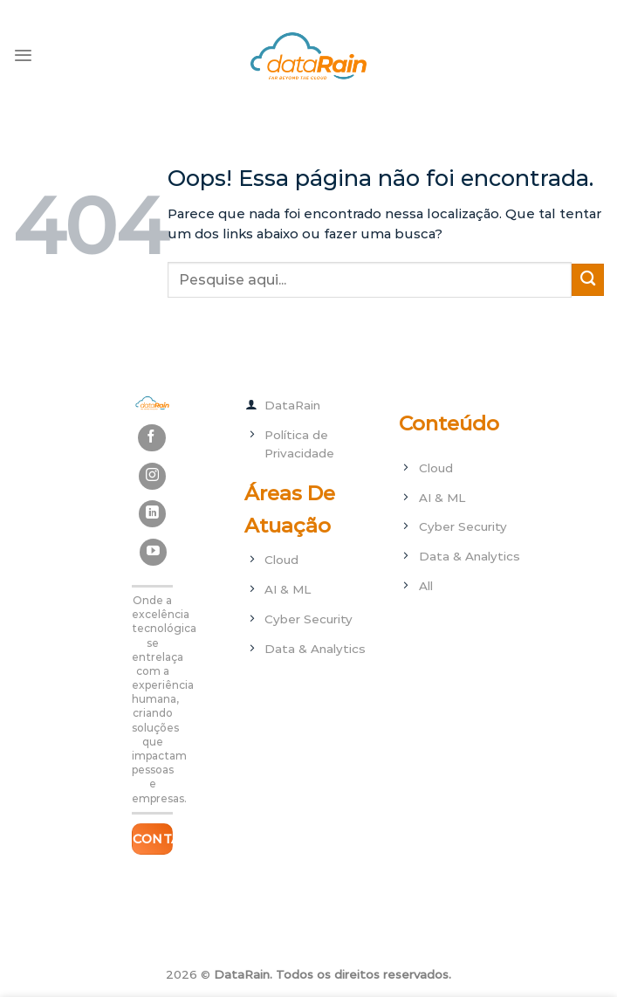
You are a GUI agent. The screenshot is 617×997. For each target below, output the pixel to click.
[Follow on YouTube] (153, 552)
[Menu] (23, 55)
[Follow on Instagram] (152, 476)
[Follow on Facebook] (151, 437)
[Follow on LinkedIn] (152, 513)
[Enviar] (588, 280)
